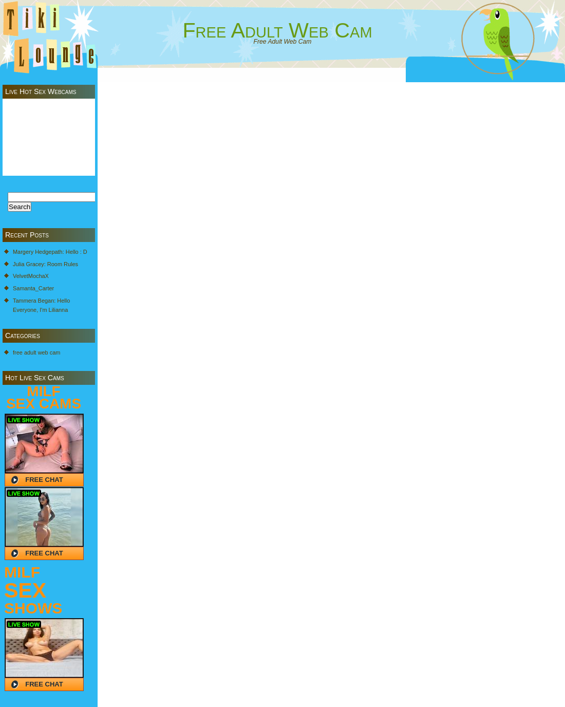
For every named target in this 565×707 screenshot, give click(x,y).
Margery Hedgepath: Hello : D (50, 252)
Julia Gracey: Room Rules (45, 264)
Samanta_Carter (33, 288)
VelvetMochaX (31, 276)
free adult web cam (36, 352)
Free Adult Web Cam (277, 30)
